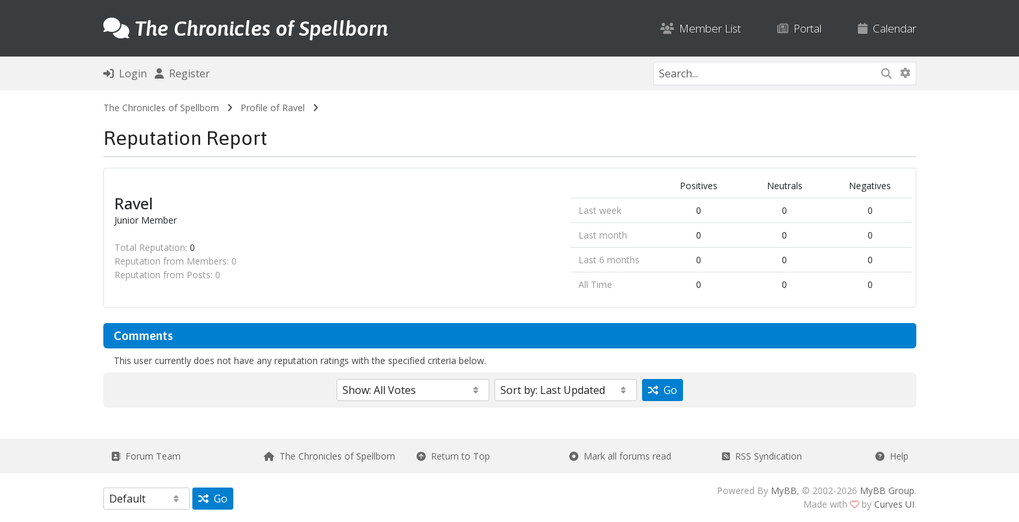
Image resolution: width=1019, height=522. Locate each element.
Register (182, 73)
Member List (700, 28)
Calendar (887, 28)
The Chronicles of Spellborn (161, 107)
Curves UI (894, 504)
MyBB (784, 490)
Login (125, 73)
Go (662, 390)
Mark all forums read (620, 456)
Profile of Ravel (272, 107)
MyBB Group (887, 490)
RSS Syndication (762, 456)
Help (892, 456)
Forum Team (146, 456)
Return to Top (453, 456)
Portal (799, 28)
